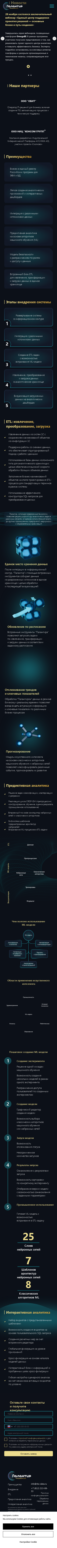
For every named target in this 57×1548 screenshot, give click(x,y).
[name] (28, 1413)
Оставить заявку (29, 1453)
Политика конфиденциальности (39, 1494)
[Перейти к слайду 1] (26, 75)
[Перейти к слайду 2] (28, 75)
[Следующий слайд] (54, 38)
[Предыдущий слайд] (2, 38)
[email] (28, 1433)
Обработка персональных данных (42, 1501)
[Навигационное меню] (52, 6)
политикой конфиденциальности (32, 1438)
